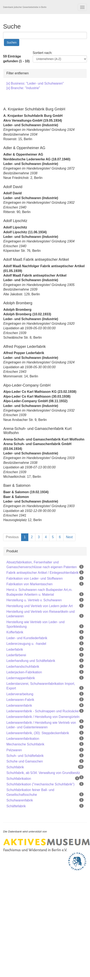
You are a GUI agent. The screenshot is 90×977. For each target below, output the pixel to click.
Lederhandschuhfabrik (22, 666)
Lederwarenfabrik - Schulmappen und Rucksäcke (42, 711)
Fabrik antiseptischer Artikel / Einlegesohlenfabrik (42, 572)
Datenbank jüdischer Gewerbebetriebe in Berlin (25, 7)
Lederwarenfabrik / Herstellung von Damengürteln (42, 717)
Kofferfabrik (14, 632)
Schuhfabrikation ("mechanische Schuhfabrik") (40, 784)
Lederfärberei (16, 655)
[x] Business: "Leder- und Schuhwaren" (35, 83)
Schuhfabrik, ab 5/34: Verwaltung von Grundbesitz (43, 773)
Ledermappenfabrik (20, 678)
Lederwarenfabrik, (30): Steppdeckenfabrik (37, 733)
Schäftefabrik (16, 806)
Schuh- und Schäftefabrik (25, 755)
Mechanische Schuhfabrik (25, 744)
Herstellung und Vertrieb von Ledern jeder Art (39, 606)
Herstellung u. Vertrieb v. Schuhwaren (34, 600)
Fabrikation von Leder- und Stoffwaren (34, 578)
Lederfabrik (14, 649)
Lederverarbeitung (19, 694)
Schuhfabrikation (18, 778)
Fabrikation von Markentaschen (29, 584)
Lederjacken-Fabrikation (24, 672)
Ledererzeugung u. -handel (26, 643)
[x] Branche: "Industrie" (23, 88)
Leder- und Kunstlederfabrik (26, 638)
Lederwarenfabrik (19, 705)
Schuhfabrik (15, 767)
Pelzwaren (14, 750)
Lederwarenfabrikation (22, 738)
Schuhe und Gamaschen (24, 761)
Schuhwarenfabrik (19, 800)
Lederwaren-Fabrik (20, 699)
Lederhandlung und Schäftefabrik (30, 661)
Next (69, 537)
